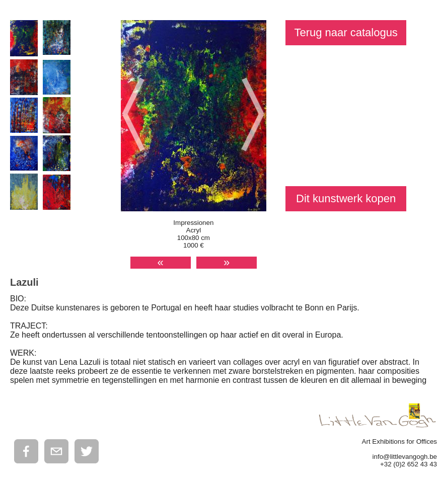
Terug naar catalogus (345, 32)
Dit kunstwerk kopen (346, 198)
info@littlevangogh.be (405, 456)
